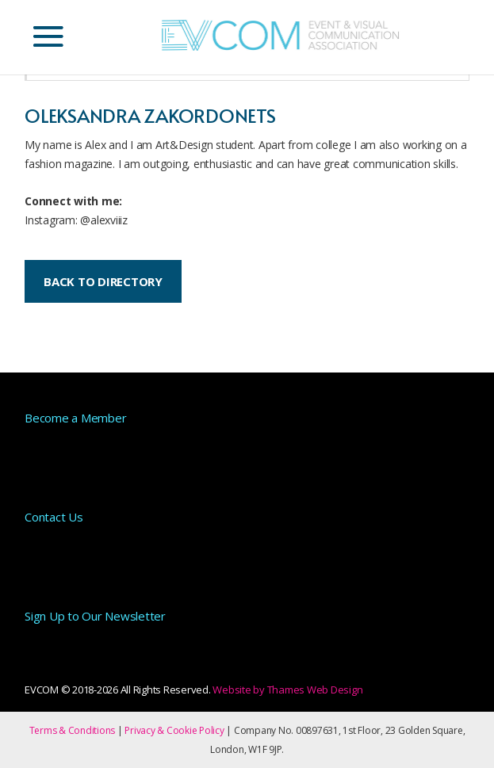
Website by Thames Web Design (287, 689)
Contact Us (54, 517)
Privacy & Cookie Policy (174, 730)
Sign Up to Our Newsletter (95, 616)
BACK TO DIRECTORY (103, 281)
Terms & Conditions (72, 730)
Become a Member (75, 418)
